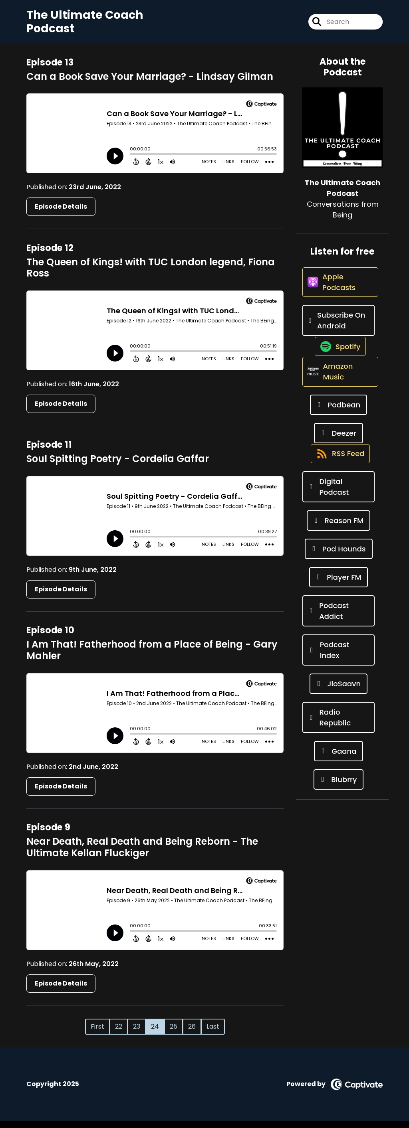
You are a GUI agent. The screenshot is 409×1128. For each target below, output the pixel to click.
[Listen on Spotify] (338, 370)
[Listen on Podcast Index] (338, 690)
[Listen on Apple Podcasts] (338, 296)
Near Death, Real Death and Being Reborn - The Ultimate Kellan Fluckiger (142, 854)
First (97, 1033)
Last (212, 1033)
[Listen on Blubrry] (339, 820)
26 (192, 1033)
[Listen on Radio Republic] (338, 758)
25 (173, 1033)
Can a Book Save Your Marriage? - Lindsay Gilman (149, 83)
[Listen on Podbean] (338, 437)
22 (118, 1033)
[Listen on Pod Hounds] (339, 589)
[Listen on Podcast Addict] (338, 651)
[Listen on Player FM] (338, 618)
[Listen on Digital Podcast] (338, 527)
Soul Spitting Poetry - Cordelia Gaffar (117, 465)
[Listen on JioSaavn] (338, 724)
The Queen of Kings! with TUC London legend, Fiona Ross (150, 274)
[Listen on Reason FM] (338, 561)
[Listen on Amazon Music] (338, 403)
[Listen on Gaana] (338, 792)
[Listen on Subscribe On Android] (338, 336)
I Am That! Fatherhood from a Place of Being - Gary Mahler (152, 657)
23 (136, 1033)
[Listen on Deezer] (338, 465)
